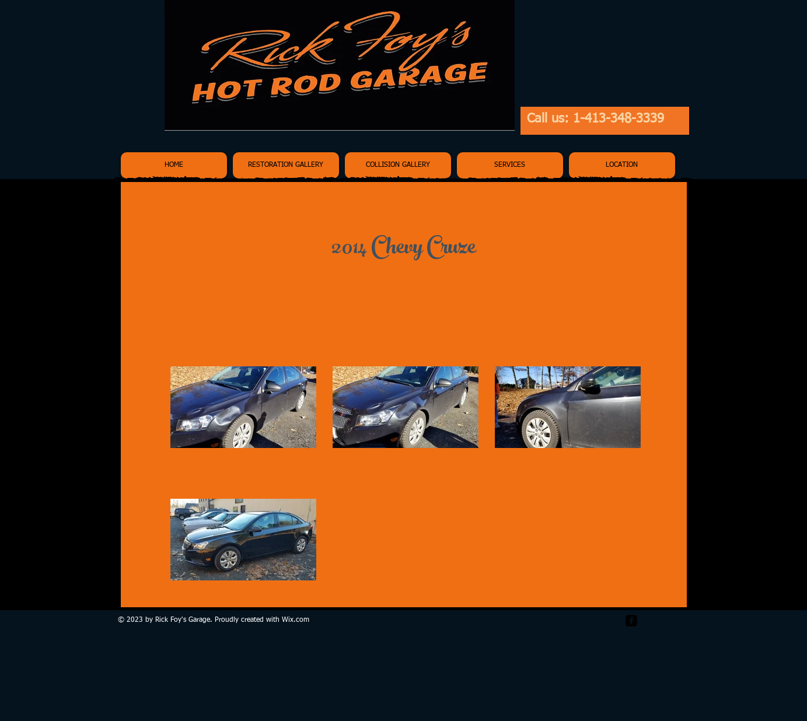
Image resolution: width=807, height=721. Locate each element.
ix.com (298, 620)
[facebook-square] (631, 620)
